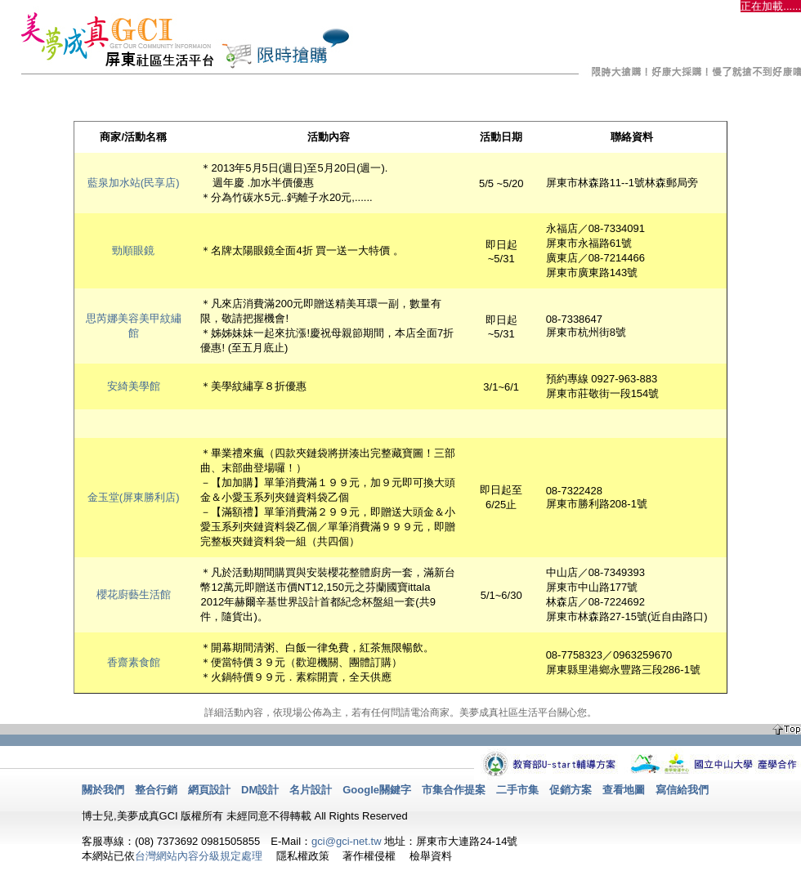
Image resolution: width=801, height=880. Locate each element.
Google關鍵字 (376, 790)
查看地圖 (623, 790)
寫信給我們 (682, 790)
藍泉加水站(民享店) (133, 182)
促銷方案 (570, 790)
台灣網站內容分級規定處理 (198, 856)
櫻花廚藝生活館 (133, 594)
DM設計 (260, 790)
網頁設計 (209, 790)
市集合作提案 (454, 790)
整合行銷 (156, 790)
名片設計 (310, 790)
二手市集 (517, 790)
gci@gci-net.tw (346, 841)
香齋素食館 (133, 662)
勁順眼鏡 (133, 250)
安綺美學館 (133, 386)
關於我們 (103, 790)
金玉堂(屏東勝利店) (133, 497)
